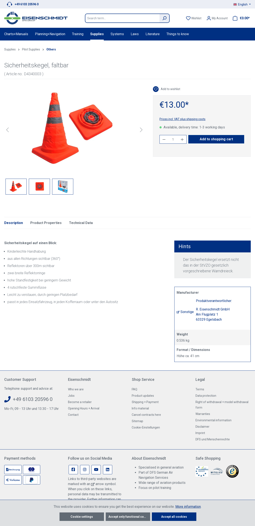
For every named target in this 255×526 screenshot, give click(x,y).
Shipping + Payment (145, 402)
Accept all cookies (174, 516)
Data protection (205, 395)
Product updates (143, 395)
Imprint (200, 433)
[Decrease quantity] (163, 139)
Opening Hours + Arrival (83, 408)
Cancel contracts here (146, 414)
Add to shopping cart (216, 139)
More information (188, 507)
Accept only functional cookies (129, 516)
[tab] (13, 223)
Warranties (202, 414)
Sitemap (137, 421)
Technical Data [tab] (81, 223)
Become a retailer (80, 402)
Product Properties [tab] (46, 223)
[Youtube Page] (96, 469)
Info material (140, 408)
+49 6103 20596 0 (27, 4)
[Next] (141, 130)
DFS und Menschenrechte (212, 439)
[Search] (164, 18)
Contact (73, 414)
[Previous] (7, 130)
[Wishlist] (193, 18)
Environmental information (213, 420)
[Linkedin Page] (107, 469)
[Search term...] (122, 18)
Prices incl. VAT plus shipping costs (182, 119)
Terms (199, 389)
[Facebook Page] (73, 469)
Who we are (76, 389)
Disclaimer (202, 426)
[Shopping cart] (240, 18)
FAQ (134, 389)
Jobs (71, 395)
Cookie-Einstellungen (146, 427)
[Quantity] (173, 139)
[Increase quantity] (182, 139)
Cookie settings (82, 516)
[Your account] (217, 18)
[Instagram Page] (84, 469)
